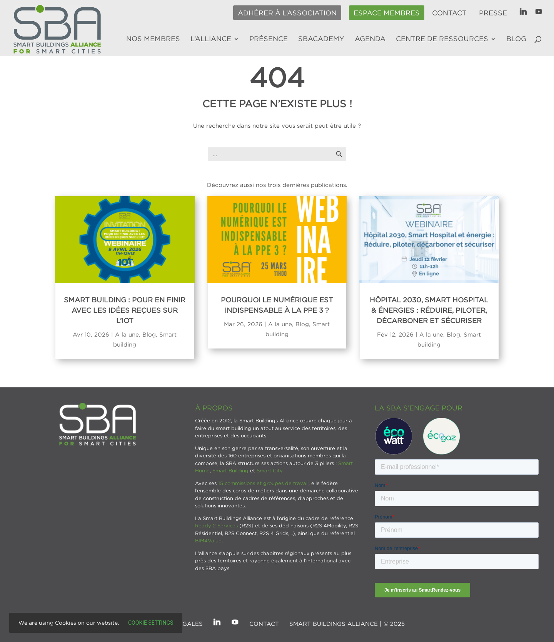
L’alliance (210, 39)
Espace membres (387, 13)
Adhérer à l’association (287, 13)
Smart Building (230, 470)
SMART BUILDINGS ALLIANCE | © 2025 (347, 623)
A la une (127, 334)
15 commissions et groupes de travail (263, 483)
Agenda (370, 39)
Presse (493, 13)
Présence (268, 39)
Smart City (269, 470)
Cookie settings (150, 623)
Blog (516, 39)
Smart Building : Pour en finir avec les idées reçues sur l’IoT (124, 310)
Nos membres (153, 39)
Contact (449, 13)
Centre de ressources (442, 39)
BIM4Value (208, 540)
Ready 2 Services (216, 525)
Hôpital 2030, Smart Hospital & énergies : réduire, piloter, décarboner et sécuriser (429, 310)
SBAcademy (321, 39)
